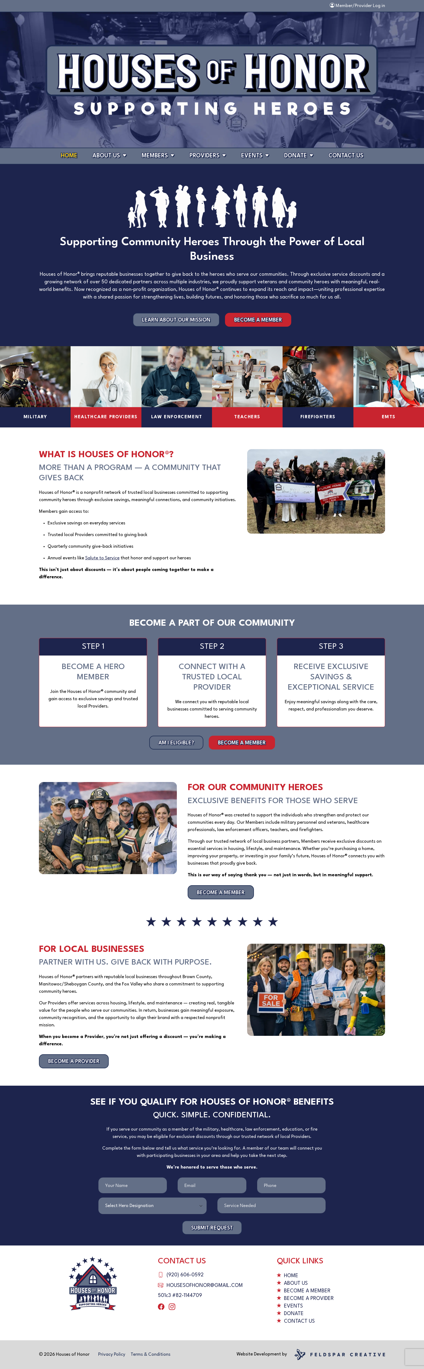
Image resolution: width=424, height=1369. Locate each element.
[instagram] (172, 1307)
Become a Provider (74, 1061)
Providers (205, 156)
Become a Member (258, 320)
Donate (295, 156)
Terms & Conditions (150, 1354)
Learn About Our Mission (176, 320)
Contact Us (346, 156)
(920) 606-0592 (185, 1275)
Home (69, 156)
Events (252, 156)
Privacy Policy (111, 1354)
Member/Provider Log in (357, 6)
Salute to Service (102, 558)
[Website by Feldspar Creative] (339, 1354)
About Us (106, 156)
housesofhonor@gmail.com (205, 1285)
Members (155, 156)
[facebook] (161, 1307)
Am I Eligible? (176, 743)
